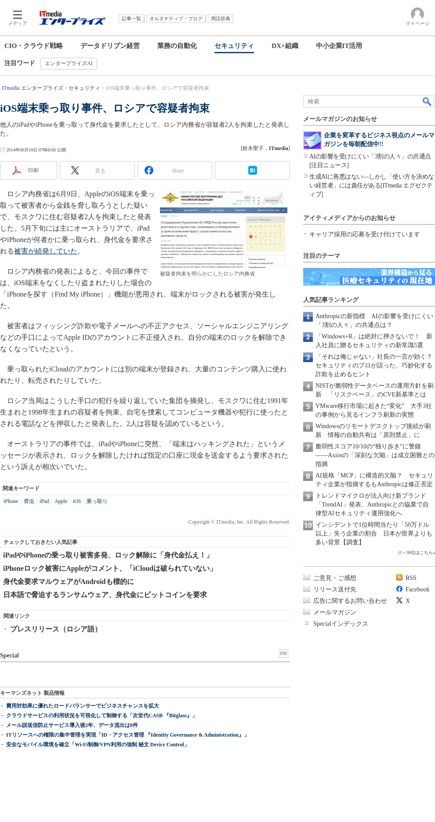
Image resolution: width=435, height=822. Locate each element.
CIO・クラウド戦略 (33, 45)
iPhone (11, 501)
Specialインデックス (340, 623)
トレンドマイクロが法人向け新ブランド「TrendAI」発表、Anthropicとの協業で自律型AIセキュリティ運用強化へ (372, 504)
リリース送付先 (334, 589)
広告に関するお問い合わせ (350, 601)
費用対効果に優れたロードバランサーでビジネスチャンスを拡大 (82, 706)
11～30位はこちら (415, 552)
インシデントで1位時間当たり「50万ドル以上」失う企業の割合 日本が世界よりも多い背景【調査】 (373, 533)
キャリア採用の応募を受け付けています (364, 234)
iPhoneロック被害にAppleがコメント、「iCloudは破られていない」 (110, 568)
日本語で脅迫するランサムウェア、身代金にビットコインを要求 (105, 594)
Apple (60, 501)
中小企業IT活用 (339, 45)
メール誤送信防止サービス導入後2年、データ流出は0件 (72, 725)
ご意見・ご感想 (334, 578)
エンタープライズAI (69, 63)
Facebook (417, 589)
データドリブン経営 (110, 45)
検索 (427, 101)
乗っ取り (97, 501)
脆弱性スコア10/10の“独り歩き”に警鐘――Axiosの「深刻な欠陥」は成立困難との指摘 (375, 455)
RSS (411, 578)
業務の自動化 (177, 45)
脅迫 (29, 501)
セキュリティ (234, 45)
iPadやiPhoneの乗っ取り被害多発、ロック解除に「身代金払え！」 (108, 555)
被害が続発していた (45, 251)
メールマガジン (334, 612)
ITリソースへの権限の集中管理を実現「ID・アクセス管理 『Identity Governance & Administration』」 (127, 735)
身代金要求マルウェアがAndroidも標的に (68, 581)
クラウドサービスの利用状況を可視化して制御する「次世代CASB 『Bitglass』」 (101, 715)
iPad (44, 501)
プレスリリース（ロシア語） (56, 629)
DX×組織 (285, 45)
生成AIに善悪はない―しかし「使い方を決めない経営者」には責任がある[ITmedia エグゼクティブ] (371, 185)
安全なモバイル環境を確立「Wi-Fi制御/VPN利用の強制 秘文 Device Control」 (97, 744)
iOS (77, 501)
